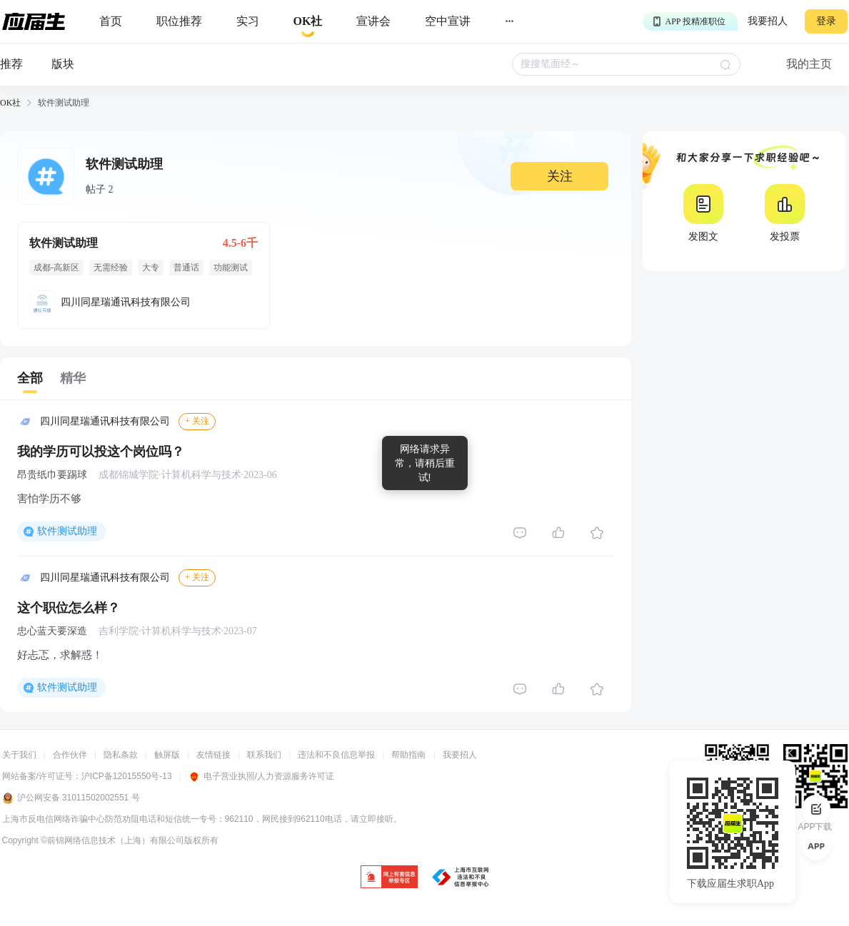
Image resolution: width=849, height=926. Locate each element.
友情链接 (213, 755)
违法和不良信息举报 (336, 755)
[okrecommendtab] (308, 21)
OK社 (10, 103)
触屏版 (167, 755)
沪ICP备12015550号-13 (126, 776)
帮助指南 (408, 755)
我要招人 (768, 21)
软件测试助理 (67, 531)
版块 (62, 64)
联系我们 (264, 755)
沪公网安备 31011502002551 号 (71, 798)
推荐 (11, 64)
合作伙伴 (70, 755)
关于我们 (19, 755)
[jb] (389, 877)
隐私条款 (121, 755)
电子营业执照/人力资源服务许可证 (261, 776)
